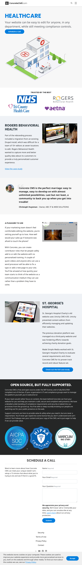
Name (44, 468)
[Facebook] (43, 551)
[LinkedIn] (46, 551)
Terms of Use (41, 537)
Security (41, 532)
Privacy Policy (41, 541)
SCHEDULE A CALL (41, 460)
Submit (49, 520)
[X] (36, 551)
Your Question (48, 486)
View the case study (13, 168)
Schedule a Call (14, 31)
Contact (41, 545)
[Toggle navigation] (76, 3)
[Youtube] (39, 551)
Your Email (46, 477)
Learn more (51, 513)
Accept (72, 560)
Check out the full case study (58, 369)
